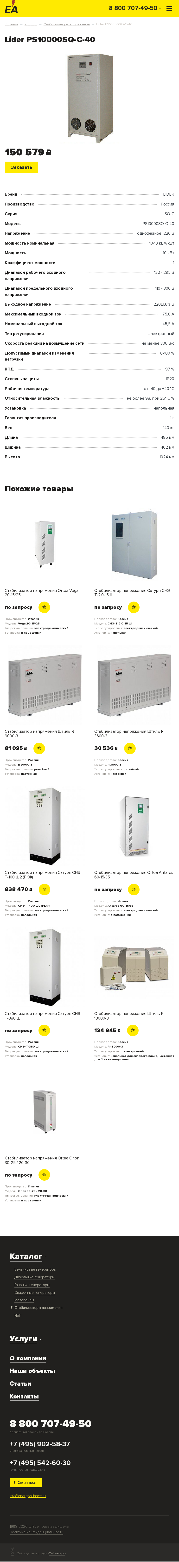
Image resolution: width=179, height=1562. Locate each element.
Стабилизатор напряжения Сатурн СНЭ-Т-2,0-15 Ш (133, 593)
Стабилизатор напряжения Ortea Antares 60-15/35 (133, 875)
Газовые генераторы (32, 1285)
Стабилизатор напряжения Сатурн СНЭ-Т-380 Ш (43, 1016)
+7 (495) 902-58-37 (40, 1444)
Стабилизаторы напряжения (38, 1308)
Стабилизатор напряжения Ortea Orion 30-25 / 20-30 (42, 1160)
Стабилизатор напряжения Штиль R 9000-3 (39, 734)
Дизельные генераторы (34, 1277)
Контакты (24, 1397)
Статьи (20, 1384)
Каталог (26, 1257)
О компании (28, 1359)
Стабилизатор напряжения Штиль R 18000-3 (129, 1016)
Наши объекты (32, 1371)
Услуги (23, 1339)
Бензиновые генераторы (35, 1270)
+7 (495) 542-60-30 (40, 1463)
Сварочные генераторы (34, 1293)
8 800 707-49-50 (133, 8)
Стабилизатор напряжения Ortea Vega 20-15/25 (41, 593)
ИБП (17, 1316)
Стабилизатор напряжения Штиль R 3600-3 (129, 734)
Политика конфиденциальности (36, 1533)
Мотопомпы (24, 1300)
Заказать (22, 167)
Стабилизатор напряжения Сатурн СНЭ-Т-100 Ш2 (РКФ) (43, 875)
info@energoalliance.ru (28, 1496)
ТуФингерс (57, 1554)
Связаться (26, 1483)
